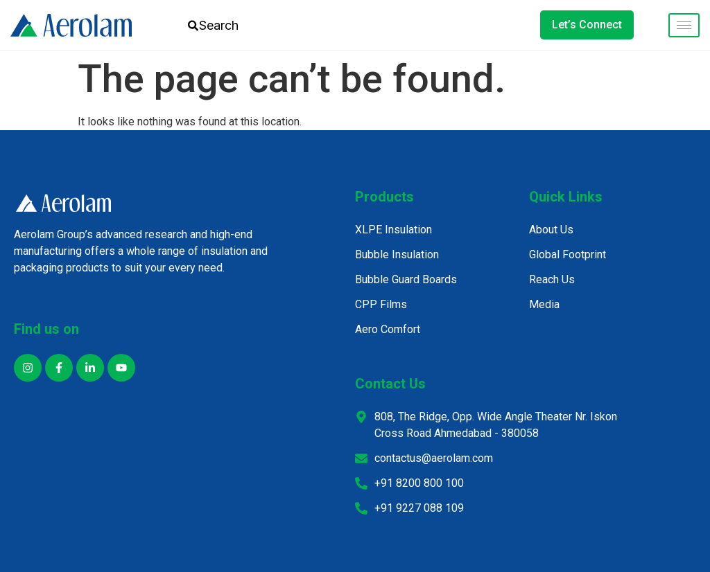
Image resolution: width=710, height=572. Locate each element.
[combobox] (227, 25)
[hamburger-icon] (684, 25)
